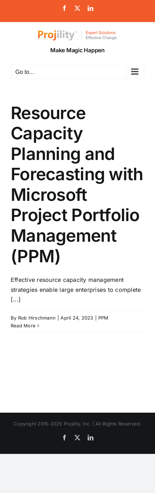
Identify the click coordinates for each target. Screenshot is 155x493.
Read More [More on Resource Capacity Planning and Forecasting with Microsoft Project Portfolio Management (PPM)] (23, 325)
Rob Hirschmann (37, 318)
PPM (103, 318)
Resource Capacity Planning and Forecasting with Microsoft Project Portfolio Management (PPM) (77, 184)
